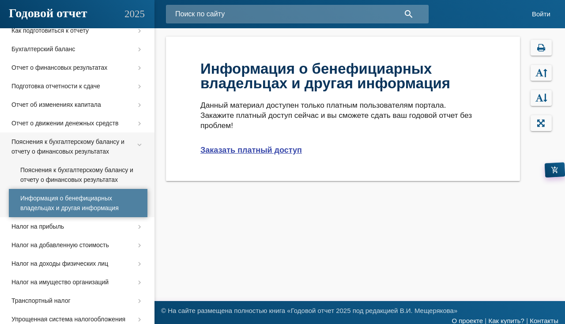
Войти (541, 14)
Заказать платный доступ (251, 150)
